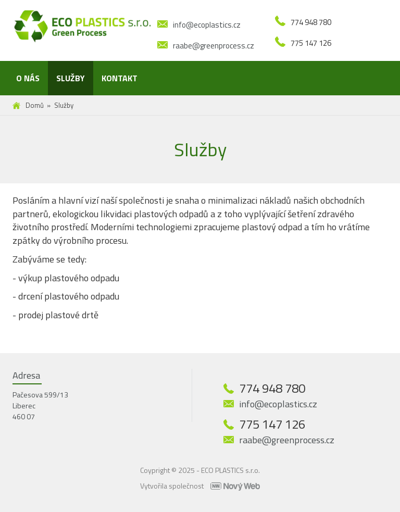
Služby (70, 78)
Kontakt (120, 78)
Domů (35, 105)
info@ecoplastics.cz (207, 25)
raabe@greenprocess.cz (213, 46)
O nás (28, 78)
